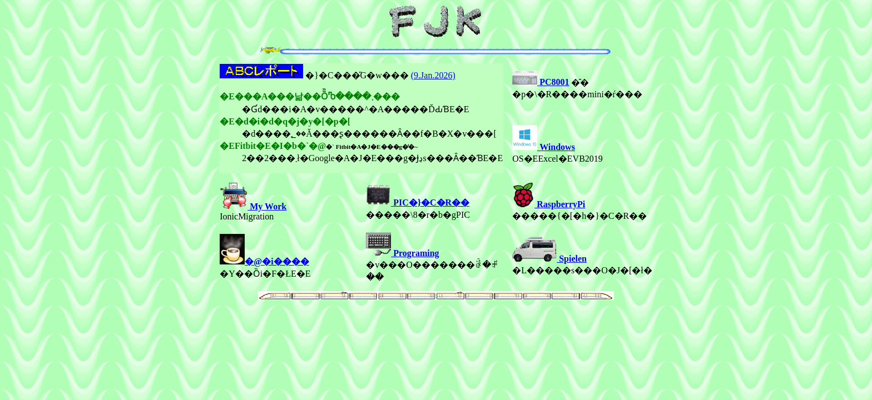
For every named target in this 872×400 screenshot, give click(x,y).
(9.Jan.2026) (433, 75)
